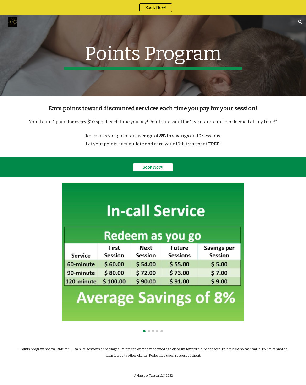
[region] (153, 7)
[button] (300, 22)
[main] (153, 56)
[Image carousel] (153, 257)
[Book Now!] (153, 167)
